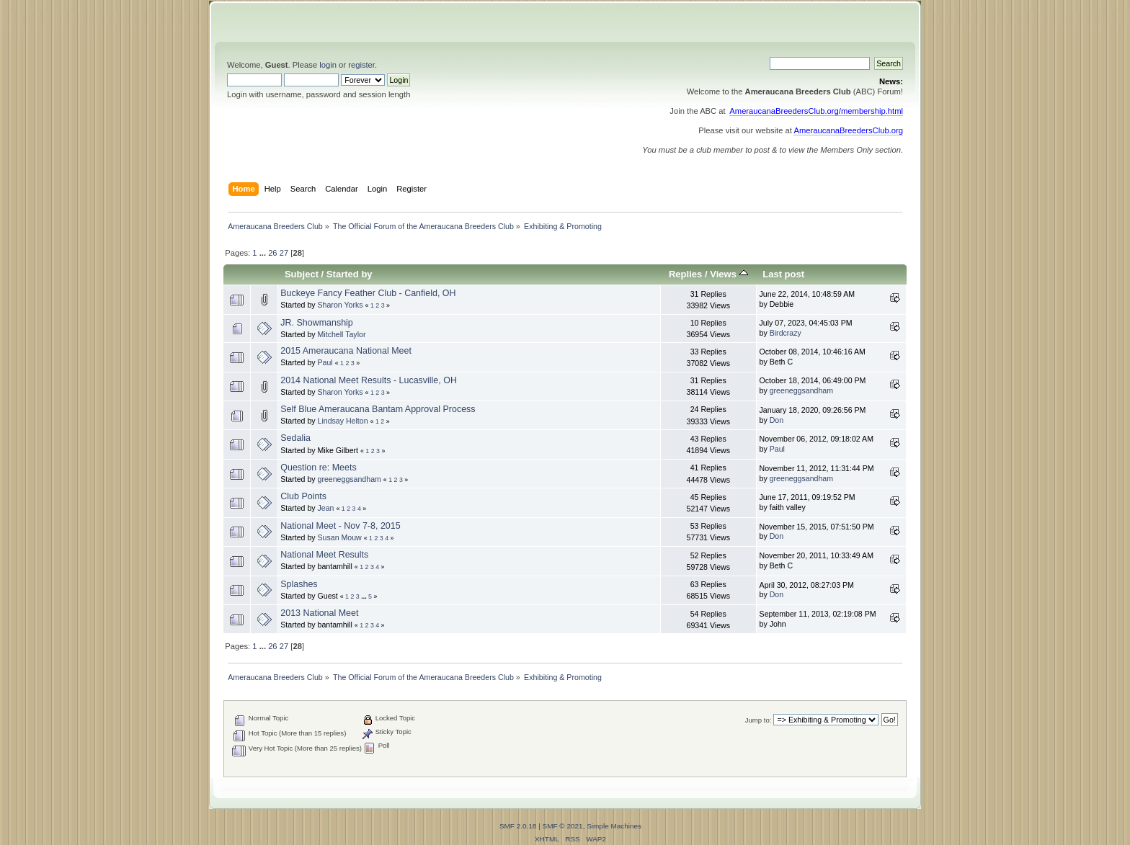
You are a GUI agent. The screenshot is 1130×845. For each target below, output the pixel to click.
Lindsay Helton (343, 420)
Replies (685, 274)
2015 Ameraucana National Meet (345, 351)
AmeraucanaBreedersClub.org (848, 130)
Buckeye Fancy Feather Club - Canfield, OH (367, 293)
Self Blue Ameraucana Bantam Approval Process (377, 409)
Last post (783, 274)
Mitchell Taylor (342, 334)
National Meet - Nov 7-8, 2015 (340, 526)
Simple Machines (614, 826)
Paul (325, 362)
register (361, 65)
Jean (326, 508)
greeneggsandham (801, 390)
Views (728, 274)
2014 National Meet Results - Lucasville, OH (368, 380)
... (263, 253)
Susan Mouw (340, 537)
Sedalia (295, 438)
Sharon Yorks (340, 304)
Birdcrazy (785, 332)
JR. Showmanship (316, 323)
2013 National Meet (319, 613)
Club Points (303, 496)
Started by (349, 274)
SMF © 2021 (563, 826)
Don (776, 420)
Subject (302, 274)
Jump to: (758, 720)
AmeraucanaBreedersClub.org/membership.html (816, 111)
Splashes (298, 584)
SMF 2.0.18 (518, 826)
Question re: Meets (318, 467)
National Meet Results (324, 555)
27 (284, 253)
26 (272, 253)
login (328, 65)
